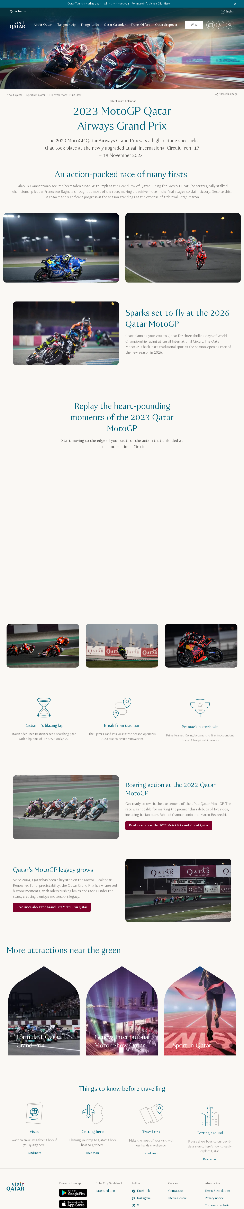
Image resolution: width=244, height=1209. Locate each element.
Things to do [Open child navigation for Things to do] (90, 25)
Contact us (175, 1191)
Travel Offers (140, 25)
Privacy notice (214, 1198)
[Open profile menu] (220, 25)
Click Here (164, 4)
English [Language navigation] (227, 12)
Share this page (226, 94)
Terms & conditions (218, 1191)
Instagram (141, 1198)
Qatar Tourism (19, 11)
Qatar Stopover (166, 25)
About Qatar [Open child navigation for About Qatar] (43, 25)
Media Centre (177, 1198)
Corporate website (217, 1205)
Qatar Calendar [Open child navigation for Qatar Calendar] (115, 25)
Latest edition (105, 1191)
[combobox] (230, 25)
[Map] (210, 25)
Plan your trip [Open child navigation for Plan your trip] (66, 25)
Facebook (141, 1191)
